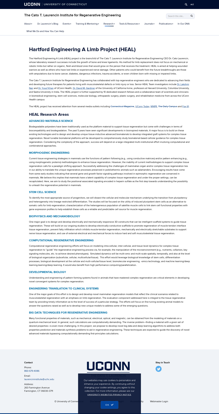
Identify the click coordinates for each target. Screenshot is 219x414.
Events (67, 23)
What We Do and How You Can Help (45, 31)
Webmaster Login (159, 401)
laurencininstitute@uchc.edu (39, 379)
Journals (149, 23)
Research (109, 23)
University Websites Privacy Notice (109, 395)
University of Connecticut (70, 401)
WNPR (153, 106)
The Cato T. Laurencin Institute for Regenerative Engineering (72, 15)
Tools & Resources (129, 23)
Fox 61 (185, 106)
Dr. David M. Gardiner (84, 88)
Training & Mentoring (87, 23)
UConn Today (142, 106)
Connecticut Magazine (122, 106)
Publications (166, 23)
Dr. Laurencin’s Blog (47, 23)
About (28, 23)
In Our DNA (184, 23)
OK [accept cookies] (109, 405)
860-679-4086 (31, 370)
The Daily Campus (167, 106)
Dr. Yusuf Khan (46, 88)
